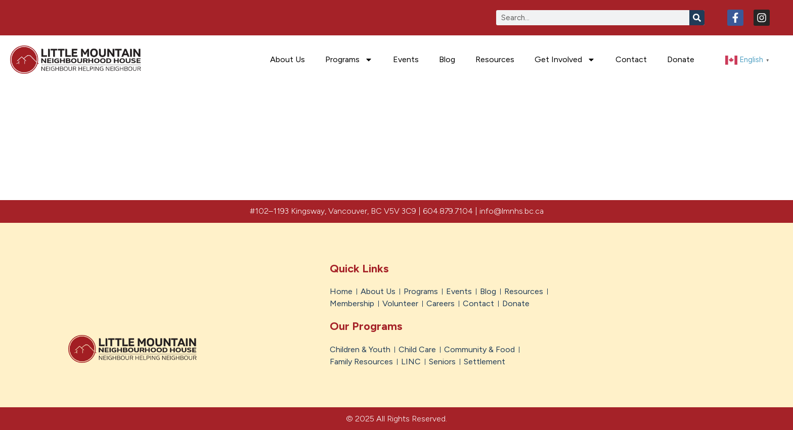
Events (406, 59)
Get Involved (565, 60)
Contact (631, 59)
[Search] (696, 17)
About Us (287, 59)
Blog (447, 59)
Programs (349, 60)
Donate (680, 59)
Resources (494, 59)
